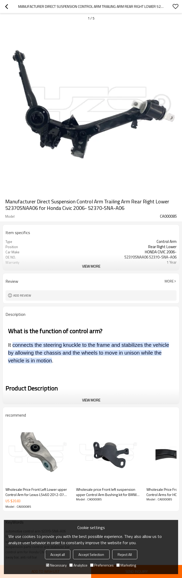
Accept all (57, 554)
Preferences (102, 565)
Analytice (78, 565)
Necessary (56, 565)
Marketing (126, 565)
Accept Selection (91, 554)
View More (91, 266)
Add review (22, 295)
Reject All (125, 554)
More (169, 281)
